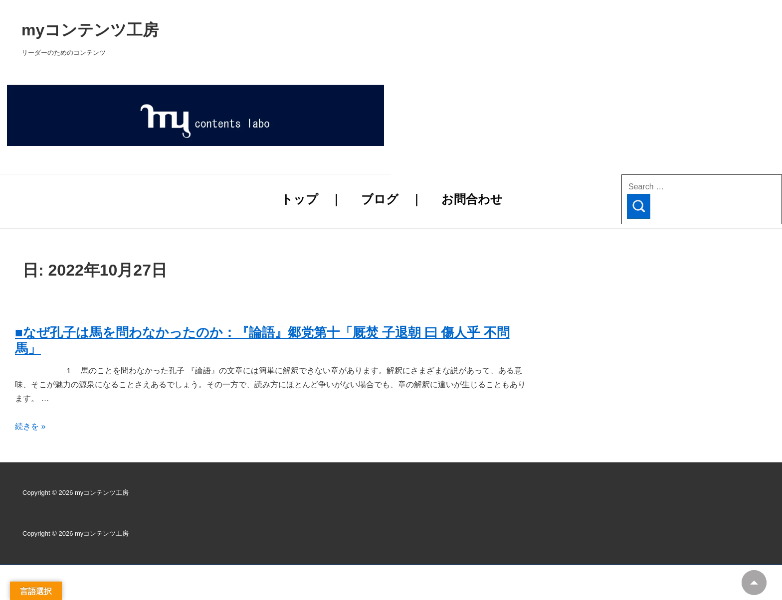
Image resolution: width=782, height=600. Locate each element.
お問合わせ (472, 199)
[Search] (638, 206)
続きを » (30, 426)
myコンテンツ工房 (217, 30)
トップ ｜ (311, 199)
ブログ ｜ (391, 199)
